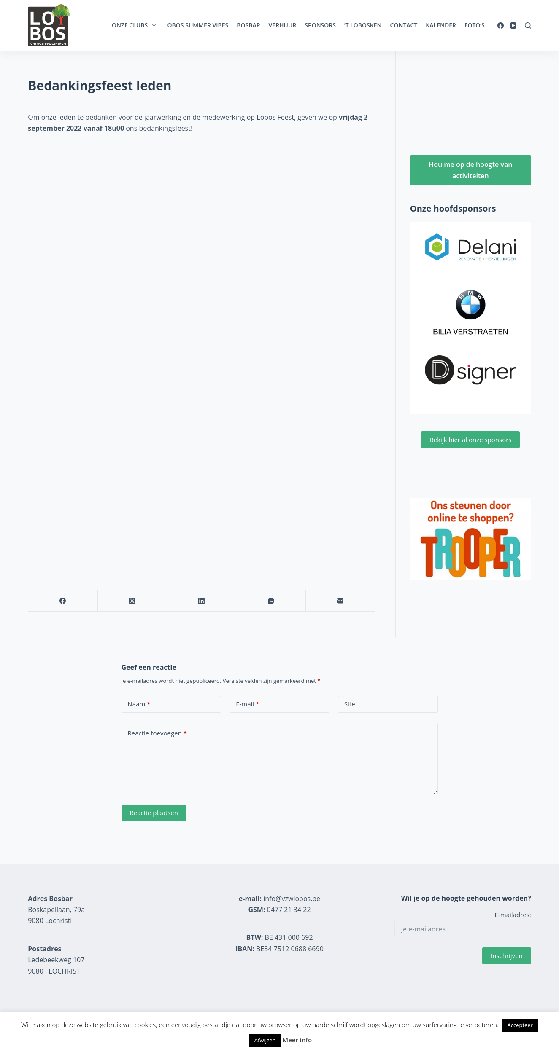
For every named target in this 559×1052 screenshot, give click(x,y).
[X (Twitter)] (132, 601)
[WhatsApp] (270, 601)
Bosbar (248, 25)
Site (349, 704)
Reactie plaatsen (154, 812)
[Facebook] (500, 25)
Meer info (297, 1040)
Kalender (441, 25)
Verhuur (283, 25)
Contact (404, 25)
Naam (139, 704)
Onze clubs (135, 25)
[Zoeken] (528, 25)
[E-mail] (340, 601)
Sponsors (320, 25)
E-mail (247, 704)
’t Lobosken (363, 25)
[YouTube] (513, 25)
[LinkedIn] (201, 601)
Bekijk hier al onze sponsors (470, 439)
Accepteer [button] (519, 1025)
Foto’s (474, 25)
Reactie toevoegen (157, 733)
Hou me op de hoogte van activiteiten (470, 170)
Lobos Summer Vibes (196, 25)
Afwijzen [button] (265, 1040)
